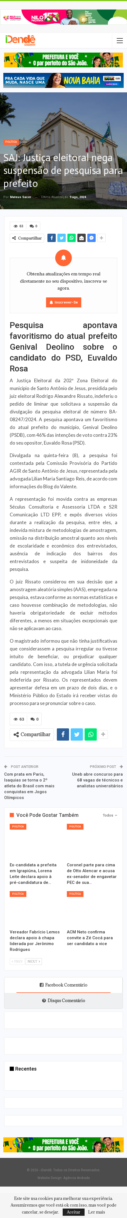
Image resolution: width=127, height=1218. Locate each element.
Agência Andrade (76, 1177)
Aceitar (73, 1212)
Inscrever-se (66, 302)
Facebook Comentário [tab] (63, 984)
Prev (17, 960)
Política (11, 141)
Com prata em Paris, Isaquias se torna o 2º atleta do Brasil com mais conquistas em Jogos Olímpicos (29, 785)
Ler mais (96, 1212)
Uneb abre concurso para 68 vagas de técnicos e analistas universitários (97, 779)
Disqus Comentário (63, 999)
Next (33, 960)
